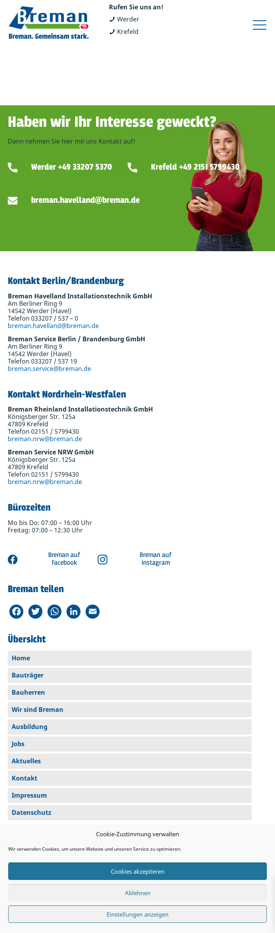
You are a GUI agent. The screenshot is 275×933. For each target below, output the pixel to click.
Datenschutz (31, 812)
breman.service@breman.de (49, 368)
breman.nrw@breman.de (45, 439)
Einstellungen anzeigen (137, 914)
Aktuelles (26, 761)
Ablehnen (138, 893)
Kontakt (24, 778)
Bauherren (28, 692)
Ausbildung (29, 726)
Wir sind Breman (37, 709)
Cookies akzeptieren (138, 871)
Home (21, 658)
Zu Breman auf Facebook (48, 559)
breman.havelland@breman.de (53, 325)
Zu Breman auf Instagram (139, 559)
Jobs (18, 744)
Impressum (29, 795)
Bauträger (28, 675)
